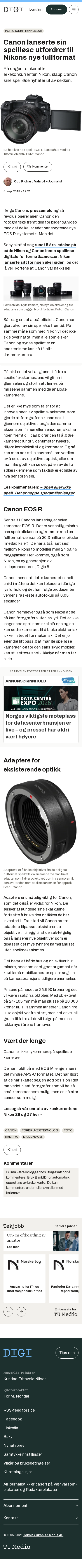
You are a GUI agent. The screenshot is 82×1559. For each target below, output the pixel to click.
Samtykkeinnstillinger (22, 1454)
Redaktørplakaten (42, 1489)
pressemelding (44, 210)
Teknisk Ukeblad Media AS (43, 1535)
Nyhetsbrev (13, 1445)
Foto (68, 1130)
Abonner (57, 9)
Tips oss (67, 1353)
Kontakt (41, 1518)
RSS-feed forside (19, 1410)
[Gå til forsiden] (13, 9)
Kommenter (38, 166)
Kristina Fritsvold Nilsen (25, 1379)
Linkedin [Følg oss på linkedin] (10, 1428)
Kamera (11, 1137)
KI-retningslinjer (17, 1472)
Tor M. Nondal (16, 1396)
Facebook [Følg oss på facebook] (12, 1419)
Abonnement (41, 1505)
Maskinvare (33, 1137)
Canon (11, 1130)
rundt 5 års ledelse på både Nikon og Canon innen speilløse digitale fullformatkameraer (39, 251)
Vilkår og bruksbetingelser (26, 1463)
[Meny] (74, 9)
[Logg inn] (35, 9)
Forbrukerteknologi (23, 30)
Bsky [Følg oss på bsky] (7, 1436)
